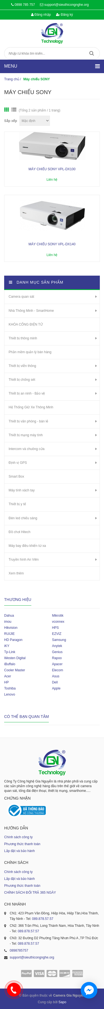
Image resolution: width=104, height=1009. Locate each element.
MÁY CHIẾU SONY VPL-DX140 (52, 244)
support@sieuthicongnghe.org (66, 5)
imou (7, 622)
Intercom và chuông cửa (26, 449)
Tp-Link (9, 652)
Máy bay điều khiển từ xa (27, 546)
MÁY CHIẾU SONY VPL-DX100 (52, 169)
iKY (6, 646)
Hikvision (10, 628)
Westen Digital (15, 658)
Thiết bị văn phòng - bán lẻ (28, 421)
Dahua (9, 615)
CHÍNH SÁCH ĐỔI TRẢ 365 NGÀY (30, 892)
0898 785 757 (24, 5)
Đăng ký (64, 15)
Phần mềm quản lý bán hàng (30, 352)
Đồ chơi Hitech (20, 532)
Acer (7, 676)
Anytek (57, 646)
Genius (57, 652)
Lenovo (9, 694)
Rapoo (57, 658)
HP (6, 682)
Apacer (57, 664)
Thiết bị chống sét (22, 380)
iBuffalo (9, 664)
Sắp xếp (10, 121)
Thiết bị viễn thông (22, 366)
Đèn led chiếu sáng (23, 518)
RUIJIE (9, 634)
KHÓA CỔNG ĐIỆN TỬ (26, 324)
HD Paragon (13, 640)
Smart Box (16, 476)
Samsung (59, 640)
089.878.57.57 (42, 919)
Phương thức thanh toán (22, 844)
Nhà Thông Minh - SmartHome (31, 311)
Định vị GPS (18, 463)
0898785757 (19, 950)
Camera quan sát (21, 297)
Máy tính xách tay (22, 490)
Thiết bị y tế (17, 504)
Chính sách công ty (18, 837)
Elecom (57, 670)
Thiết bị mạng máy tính (26, 435)
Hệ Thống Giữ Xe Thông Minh (31, 407)
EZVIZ (56, 634)
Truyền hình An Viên (24, 559)
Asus (55, 676)
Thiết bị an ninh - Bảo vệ (27, 393)
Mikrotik (57, 615)
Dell (55, 682)
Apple (56, 688)
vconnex (58, 622)
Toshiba (10, 688)
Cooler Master (14, 670)
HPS (55, 628)
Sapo (62, 1002)
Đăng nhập (41, 15)
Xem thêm (16, 573)
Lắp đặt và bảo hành (19, 851)
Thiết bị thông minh (23, 338)
